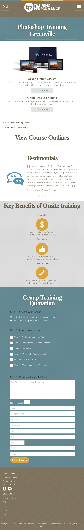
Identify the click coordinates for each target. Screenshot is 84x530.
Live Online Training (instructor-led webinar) (30, 320)
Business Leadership (22, 348)
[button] (39, 196)
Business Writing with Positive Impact (30, 354)
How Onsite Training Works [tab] (16, 122)
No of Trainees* (17, 403)
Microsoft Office (10, 477)
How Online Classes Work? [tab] (16, 127)
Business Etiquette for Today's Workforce (32, 342)
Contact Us (7, 510)
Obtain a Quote (9, 484)
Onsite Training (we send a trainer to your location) (33, 317)
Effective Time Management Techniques (31, 365)
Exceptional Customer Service (27, 359)
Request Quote (19, 460)
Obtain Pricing (42, 90)
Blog (4, 501)
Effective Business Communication (29, 337)
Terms (5, 514)
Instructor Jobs (9, 498)
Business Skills (9, 481)
